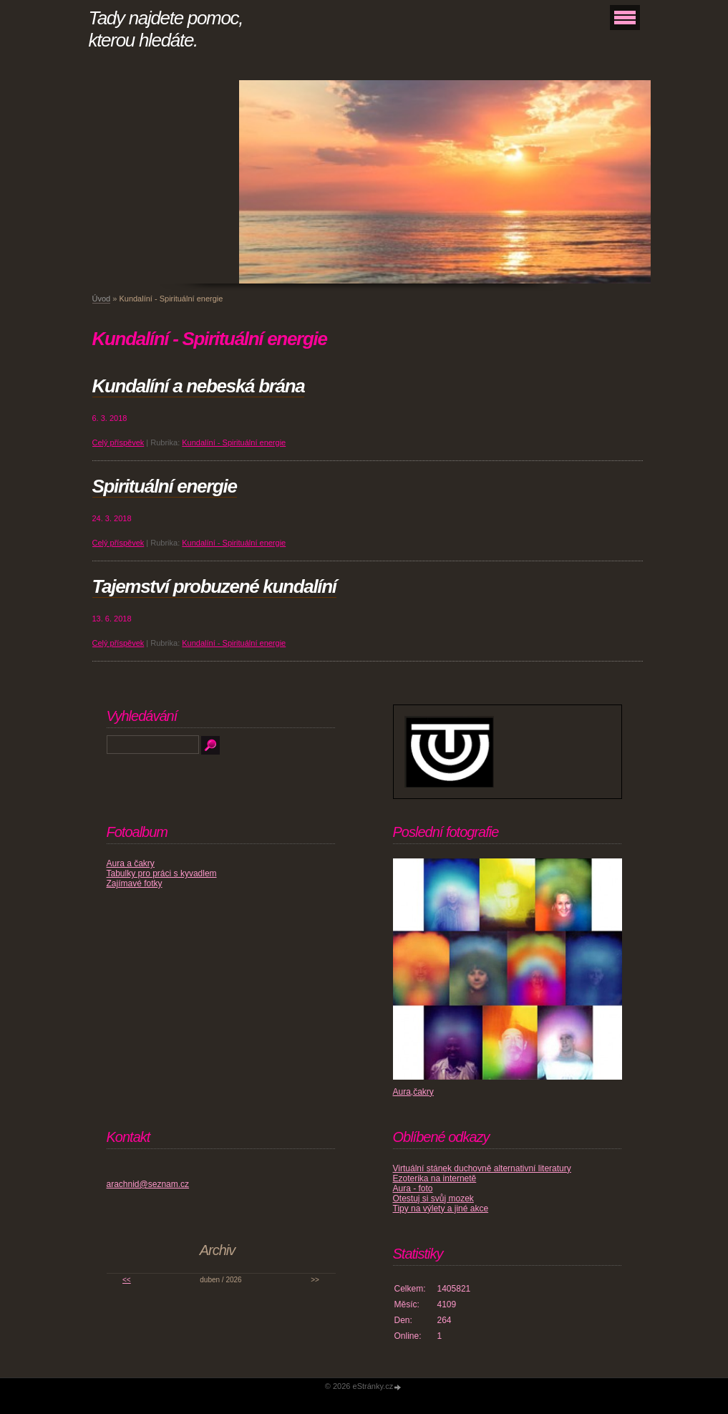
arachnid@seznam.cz (148, 1184)
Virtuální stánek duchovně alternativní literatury (482, 1168)
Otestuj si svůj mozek (433, 1198)
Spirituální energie (164, 486)
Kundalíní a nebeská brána (198, 386)
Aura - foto (413, 1188)
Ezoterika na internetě (435, 1178)
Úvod (101, 298)
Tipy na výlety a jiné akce (441, 1209)
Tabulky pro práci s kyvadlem (162, 873)
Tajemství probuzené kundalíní (214, 586)
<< (126, 1280)
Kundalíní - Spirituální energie (234, 442)
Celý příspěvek (118, 442)
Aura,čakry (413, 1092)
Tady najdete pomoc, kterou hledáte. (166, 29)
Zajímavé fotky (134, 883)
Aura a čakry (131, 863)
